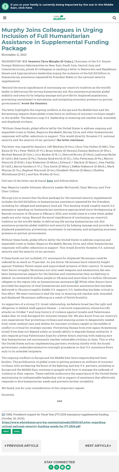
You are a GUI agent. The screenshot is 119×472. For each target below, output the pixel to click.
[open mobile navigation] (4, 17)
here (50, 180)
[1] (76, 282)
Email (17, 431)
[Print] (6, 431)
